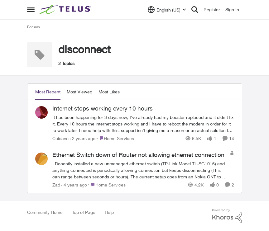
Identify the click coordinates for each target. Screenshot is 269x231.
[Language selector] (167, 9)
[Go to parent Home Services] (115, 138)
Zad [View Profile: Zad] (56, 184)
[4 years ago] (74, 185)
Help (109, 212)
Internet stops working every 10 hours (102, 108)
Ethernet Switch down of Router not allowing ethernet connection (138, 154)
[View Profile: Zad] (41, 159)
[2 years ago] (82, 138)
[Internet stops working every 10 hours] (143, 123)
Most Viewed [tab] (79, 91)
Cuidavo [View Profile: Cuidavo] (60, 138)
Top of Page (83, 212)
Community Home (45, 212)
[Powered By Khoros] (227, 216)
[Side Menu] (31, 9)
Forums (33, 27)
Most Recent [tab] (47, 91)
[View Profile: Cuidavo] (41, 112)
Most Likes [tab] (109, 91)
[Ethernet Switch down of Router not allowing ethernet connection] (139, 170)
